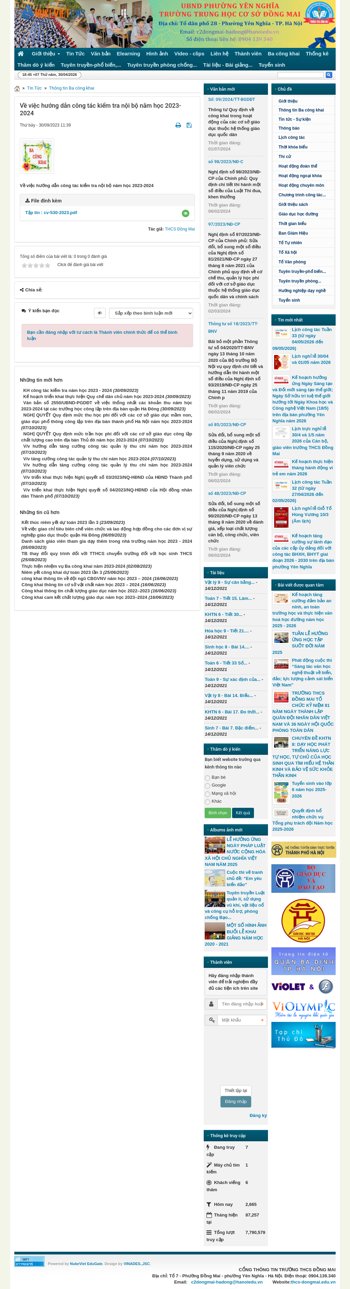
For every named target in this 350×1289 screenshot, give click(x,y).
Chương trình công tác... (302, 195)
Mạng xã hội (220, 794)
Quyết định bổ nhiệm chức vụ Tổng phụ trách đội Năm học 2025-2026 (302, 820)
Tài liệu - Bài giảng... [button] (227, 65)
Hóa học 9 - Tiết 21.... (227, 630)
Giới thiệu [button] (46, 55)
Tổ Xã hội (288, 252)
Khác (213, 801)
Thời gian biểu (292, 223)
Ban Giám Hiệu (293, 233)
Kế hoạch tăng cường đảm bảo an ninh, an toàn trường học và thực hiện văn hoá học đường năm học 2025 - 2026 (302, 610)
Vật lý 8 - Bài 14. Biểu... (229, 695)
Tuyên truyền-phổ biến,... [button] (91, 65)
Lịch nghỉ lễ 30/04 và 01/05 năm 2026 (311, 359)
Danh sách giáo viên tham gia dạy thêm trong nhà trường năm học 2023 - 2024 (107, 541)
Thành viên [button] (247, 53)
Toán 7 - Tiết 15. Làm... (228, 598)
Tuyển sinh (289, 300)
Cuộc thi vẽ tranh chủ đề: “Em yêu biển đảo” (245, 878)
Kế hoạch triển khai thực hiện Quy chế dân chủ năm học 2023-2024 (93, 396)
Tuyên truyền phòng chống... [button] (162, 65)
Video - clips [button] (189, 53)
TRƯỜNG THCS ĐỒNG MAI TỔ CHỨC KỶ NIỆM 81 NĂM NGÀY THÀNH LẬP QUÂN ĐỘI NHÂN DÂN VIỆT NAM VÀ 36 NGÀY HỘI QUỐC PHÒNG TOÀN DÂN (303, 711)
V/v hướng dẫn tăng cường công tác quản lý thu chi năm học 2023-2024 (107, 446)
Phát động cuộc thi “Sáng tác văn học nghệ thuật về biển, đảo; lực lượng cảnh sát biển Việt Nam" (302, 673)
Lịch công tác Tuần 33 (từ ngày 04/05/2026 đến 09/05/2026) (302, 339)
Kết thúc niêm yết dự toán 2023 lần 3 (60, 522)
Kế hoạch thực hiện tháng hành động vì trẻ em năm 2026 (302, 467)
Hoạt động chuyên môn (301, 185)
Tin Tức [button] (75, 53)
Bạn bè (215, 777)
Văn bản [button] (101, 53)
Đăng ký (258, 1115)
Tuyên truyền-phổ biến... (302, 271)
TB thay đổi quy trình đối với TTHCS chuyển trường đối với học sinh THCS (107, 553)
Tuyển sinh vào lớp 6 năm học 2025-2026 (312, 789)
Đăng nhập (235, 1101)
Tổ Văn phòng (292, 262)
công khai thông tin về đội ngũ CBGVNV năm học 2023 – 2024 (87, 578)
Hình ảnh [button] (157, 53)
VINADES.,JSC (137, 1264)
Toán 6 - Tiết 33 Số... (226, 663)
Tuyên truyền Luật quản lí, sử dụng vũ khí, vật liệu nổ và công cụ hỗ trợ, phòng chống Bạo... (235, 905)
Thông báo (289, 128)
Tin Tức (34, 88)
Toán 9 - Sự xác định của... (232, 679)
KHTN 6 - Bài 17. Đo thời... (232, 711)
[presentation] (233, 1055)
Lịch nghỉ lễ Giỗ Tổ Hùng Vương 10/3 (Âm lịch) (312, 514)
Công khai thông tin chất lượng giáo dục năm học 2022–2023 (86, 590)
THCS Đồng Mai (180, 229)
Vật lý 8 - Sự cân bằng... (230, 582)
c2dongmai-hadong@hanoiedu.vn (226, 1282)
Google (215, 785)
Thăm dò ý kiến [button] (36, 65)
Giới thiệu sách (293, 204)
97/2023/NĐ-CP (224, 224)
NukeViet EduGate (86, 1264)
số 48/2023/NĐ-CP (227, 493)
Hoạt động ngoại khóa (300, 175)
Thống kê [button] (317, 53)
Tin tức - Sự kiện (295, 119)
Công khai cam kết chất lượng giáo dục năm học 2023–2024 (84, 597)
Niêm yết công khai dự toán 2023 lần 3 (62, 572)
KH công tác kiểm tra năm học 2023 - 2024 (67, 390)
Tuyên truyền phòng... (300, 281)
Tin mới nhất (290, 320)
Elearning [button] (128, 53)
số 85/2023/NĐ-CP (227, 424)
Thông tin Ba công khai (71, 88)
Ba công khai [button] (283, 53)
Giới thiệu (288, 101)
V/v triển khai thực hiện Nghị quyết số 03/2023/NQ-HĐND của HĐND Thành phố (107, 477)
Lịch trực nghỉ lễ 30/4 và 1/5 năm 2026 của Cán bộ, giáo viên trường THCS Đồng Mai (302, 441)
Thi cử (285, 156)
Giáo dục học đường (298, 214)
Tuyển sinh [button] (272, 65)
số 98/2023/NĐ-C (225, 161)
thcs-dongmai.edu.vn (313, 1282)
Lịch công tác (292, 137)
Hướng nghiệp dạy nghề (302, 290)
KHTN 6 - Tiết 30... (223, 614)
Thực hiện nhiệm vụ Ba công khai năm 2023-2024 (73, 566)
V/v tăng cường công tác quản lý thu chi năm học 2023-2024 (86, 458)
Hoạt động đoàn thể (298, 166)
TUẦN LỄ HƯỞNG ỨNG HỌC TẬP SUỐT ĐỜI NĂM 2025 (300, 643)
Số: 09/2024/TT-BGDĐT (231, 99)
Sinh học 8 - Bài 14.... (227, 646)
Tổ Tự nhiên (290, 242)
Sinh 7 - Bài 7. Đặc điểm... (231, 728)
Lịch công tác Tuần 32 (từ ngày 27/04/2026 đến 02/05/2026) (302, 491)
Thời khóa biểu (293, 147)
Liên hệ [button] (219, 53)
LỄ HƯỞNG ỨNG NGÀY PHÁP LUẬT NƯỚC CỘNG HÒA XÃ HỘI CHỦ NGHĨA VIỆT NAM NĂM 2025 (235, 852)
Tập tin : (51, 212)
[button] (186, 213)
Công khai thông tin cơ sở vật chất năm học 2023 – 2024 (80, 584)
